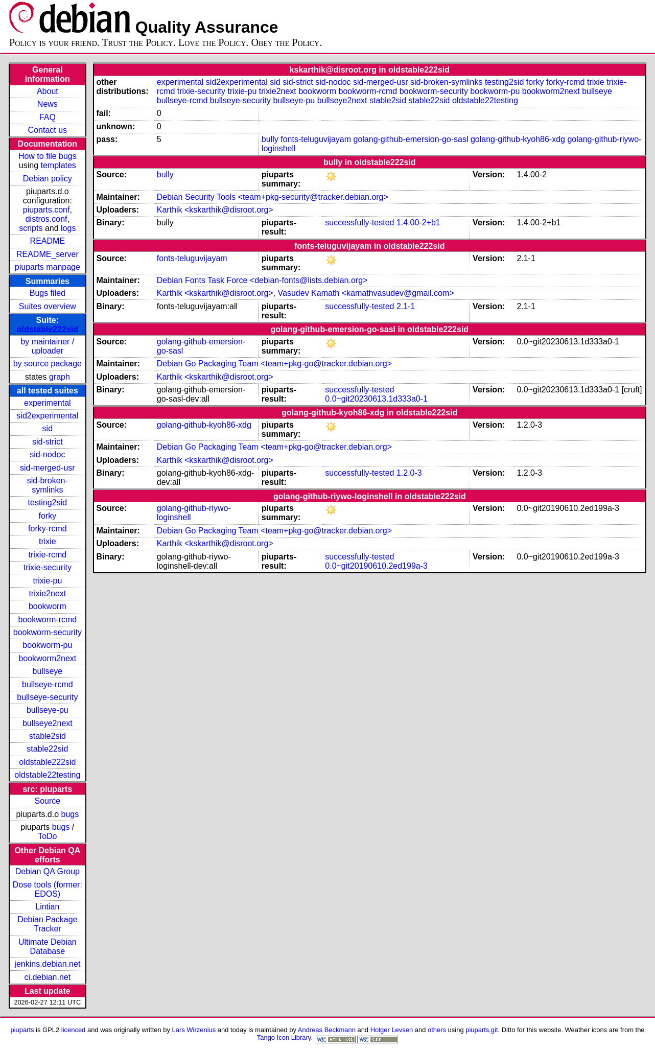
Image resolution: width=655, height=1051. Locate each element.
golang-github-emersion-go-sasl (410, 139)
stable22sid (47, 748)
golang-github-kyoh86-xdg (518, 139)
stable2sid (47, 736)
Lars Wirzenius (194, 1030)
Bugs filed (47, 293)
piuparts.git (481, 1030)
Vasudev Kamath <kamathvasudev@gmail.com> (366, 293)
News (47, 104)
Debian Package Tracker (47, 924)
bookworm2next (47, 658)
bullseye (47, 671)
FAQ (47, 117)
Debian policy (47, 178)
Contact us (47, 130)
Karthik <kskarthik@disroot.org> (215, 209)
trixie (47, 541)
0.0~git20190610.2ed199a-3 (376, 566)
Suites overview (47, 306)
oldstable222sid (47, 329)
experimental (47, 403)
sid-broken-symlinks (47, 485)
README (47, 241)
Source (47, 801)
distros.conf (46, 219)
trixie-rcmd (48, 554)
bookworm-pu (47, 645)
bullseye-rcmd (47, 684)
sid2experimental (47, 415)
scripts (30, 228)
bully (270, 139)
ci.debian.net (47, 977)
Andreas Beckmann (327, 1030)
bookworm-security (47, 632)
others (437, 1030)
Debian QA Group (47, 871)
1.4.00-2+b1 (418, 222)
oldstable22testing (47, 774)
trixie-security (48, 567)
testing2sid (47, 502)
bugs (70, 814)
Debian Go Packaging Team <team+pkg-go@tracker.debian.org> (274, 363)
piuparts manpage (47, 267)
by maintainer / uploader (47, 346)
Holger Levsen (391, 1030)
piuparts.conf (46, 209)
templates (58, 165)
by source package (47, 363)
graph (59, 376)
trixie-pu (47, 580)
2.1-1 (405, 306)
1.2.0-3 (409, 473)
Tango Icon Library (284, 1037)
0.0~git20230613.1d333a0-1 (376, 398)
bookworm (47, 606)
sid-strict (47, 441)
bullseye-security (47, 697)
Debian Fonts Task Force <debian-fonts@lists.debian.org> (262, 280)
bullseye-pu (47, 710)
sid (47, 428)
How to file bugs (47, 156)
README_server (47, 254)
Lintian (47, 906)
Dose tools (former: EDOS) (47, 889)
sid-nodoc (47, 454)
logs (68, 228)
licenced (73, 1030)
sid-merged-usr (47, 467)
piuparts (22, 1030)
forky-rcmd (47, 528)
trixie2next (47, 593)
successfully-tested (359, 222)
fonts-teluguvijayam (315, 139)
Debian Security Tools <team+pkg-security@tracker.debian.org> (272, 197)
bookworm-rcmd (47, 619)
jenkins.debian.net (47, 964)
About (47, 91)
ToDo (47, 836)
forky (48, 515)
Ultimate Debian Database (47, 946)
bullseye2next (47, 723)
